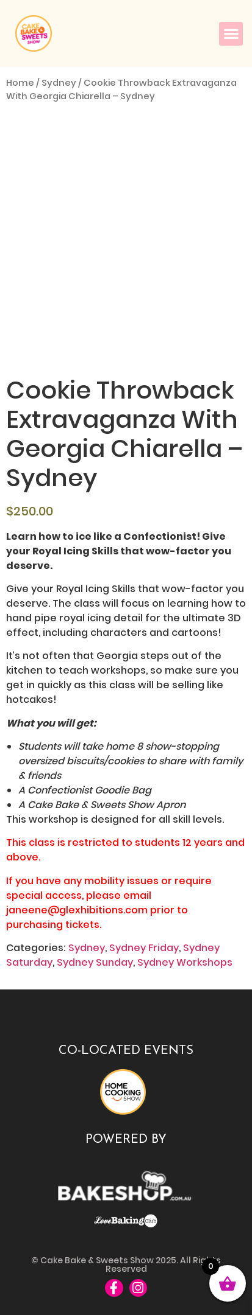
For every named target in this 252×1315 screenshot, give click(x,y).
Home (20, 83)
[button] (231, 34)
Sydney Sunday (95, 962)
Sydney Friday (144, 948)
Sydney (58, 83)
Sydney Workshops (184, 962)
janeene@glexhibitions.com (77, 910)
